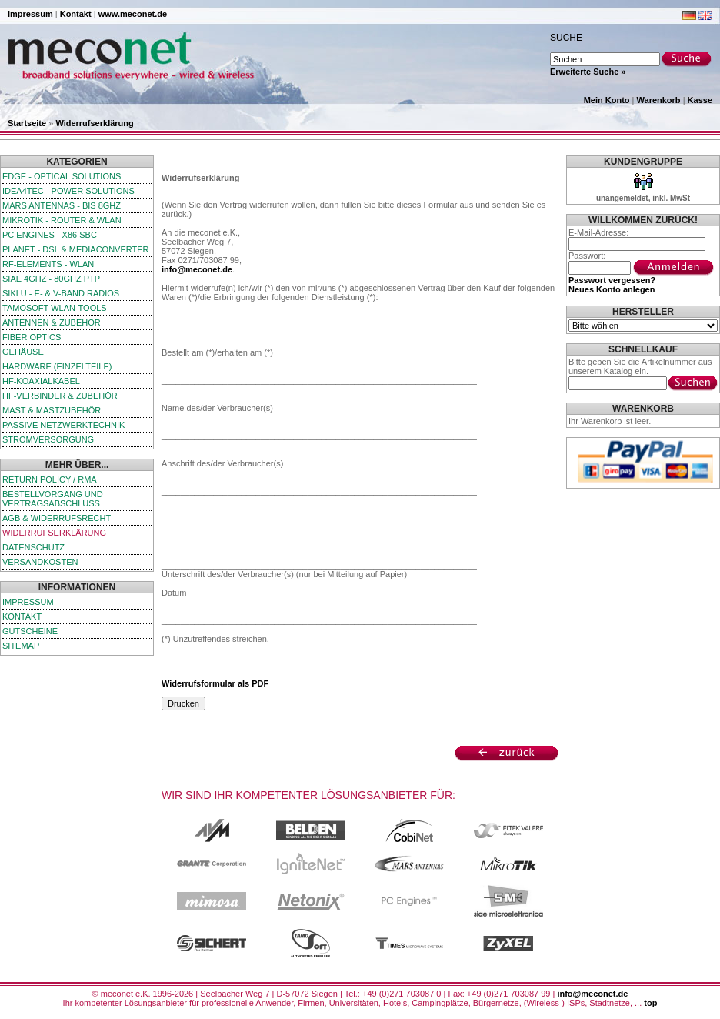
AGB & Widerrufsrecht (56, 518)
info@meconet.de (197, 269)
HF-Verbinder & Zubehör (60, 395)
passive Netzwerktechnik (63, 424)
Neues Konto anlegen (611, 289)
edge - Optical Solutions (61, 176)
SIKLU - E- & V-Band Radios (60, 293)
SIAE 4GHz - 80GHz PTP (51, 278)
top (650, 1002)
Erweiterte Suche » (587, 71)
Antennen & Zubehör (51, 322)
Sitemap (20, 645)
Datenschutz (33, 547)
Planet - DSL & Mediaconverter (75, 249)
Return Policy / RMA (49, 479)
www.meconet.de (132, 13)
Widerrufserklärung (94, 123)
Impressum (30, 13)
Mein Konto (607, 100)
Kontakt (76, 13)
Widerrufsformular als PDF (215, 683)
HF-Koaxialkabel (41, 381)
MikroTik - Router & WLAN (62, 220)
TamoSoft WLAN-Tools (54, 307)
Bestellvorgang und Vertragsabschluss (52, 498)
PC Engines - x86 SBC (49, 234)
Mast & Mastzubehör (51, 410)
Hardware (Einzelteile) (57, 366)
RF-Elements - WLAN (48, 264)
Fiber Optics (31, 337)
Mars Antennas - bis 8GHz (61, 205)
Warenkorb (659, 100)
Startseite (27, 123)
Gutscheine (30, 631)
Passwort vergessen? (611, 280)
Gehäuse (23, 351)
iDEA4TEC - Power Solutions (68, 190)
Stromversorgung (48, 439)
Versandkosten (40, 561)
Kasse (700, 100)
